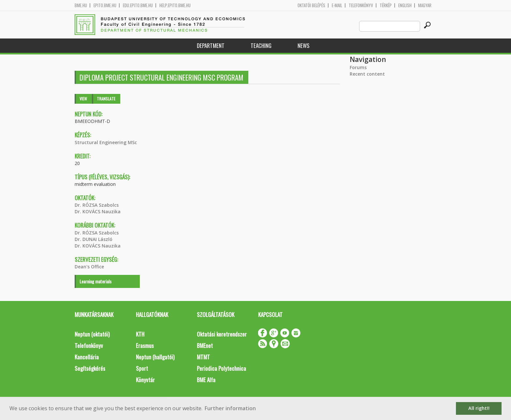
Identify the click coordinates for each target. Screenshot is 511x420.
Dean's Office (89, 266)
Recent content (367, 74)
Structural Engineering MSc (106, 142)
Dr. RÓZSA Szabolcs (97, 205)
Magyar (424, 5)
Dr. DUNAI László (93, 239)
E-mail (337, 5)
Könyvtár (145, 380)
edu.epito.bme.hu (138, 5)
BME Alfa (206, 380)
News (304, 45)
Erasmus (145, 345)
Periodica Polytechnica (221, 368)
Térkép (386, 5)
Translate (106, 98)
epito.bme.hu (105, 5)
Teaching (261, 45)
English (405, 5)
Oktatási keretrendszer (222, 334)
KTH (140, 334)
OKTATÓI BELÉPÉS (311, 5)
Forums (358, 67)
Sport (142, 368)
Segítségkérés (90, 368)
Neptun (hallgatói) (155, 357)
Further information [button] (230, 408)
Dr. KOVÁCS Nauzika (98, 211)
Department (211, 45)
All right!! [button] (478, 408)
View (83, 98)
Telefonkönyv (361, 5)
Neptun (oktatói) (92, 334)
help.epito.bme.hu (175, 5)
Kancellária (87, 357)
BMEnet (205, 345)
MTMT (203, 357)
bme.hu (81, 5)
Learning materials (95, 281)
